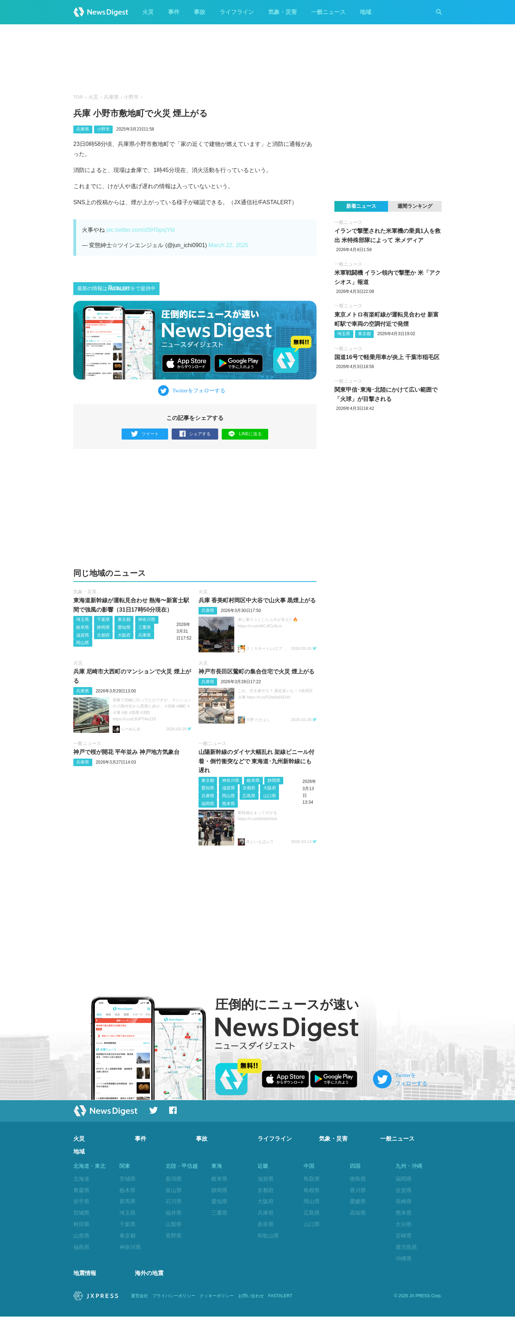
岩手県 (81, 1202)
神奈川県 (146, 619)
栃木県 (127, 1190)
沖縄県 (404, 1258)
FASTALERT (280, 1297)
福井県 (174, 1213)
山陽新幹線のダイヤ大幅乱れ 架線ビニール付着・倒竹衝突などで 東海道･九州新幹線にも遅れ (256, 761)
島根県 (312, 1190)
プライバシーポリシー (173, 1297)
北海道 (81, 1179)
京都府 (103, 635)
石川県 (174, 1202)
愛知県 (124, 627)
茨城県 (127, 1179)
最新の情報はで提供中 (116, 288)
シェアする (195, 434)
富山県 (174, 1190)
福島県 (81, 1247)
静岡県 (103, 627)
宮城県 (81, 1213)
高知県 (358, 1213)
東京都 (124, 619)
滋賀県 (82, 635)
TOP (78, 97)
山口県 (269, 795)
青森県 (81, 1190)
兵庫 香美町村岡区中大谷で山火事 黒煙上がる (257, 600)
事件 (174, 12)
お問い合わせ (251, 1297)
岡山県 (82, 642)
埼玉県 (82, 619)
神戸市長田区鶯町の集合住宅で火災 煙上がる (256, 671)
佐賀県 (404, 1190)
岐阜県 (82, 627)
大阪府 (124, 635)
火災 (148, 12)
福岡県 (207, 803)
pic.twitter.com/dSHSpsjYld (140, 230)
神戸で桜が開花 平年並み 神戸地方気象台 (126, 752)
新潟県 (174, 1179)
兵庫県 (111, 97)
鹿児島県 (406, 1247)
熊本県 (228, 803)
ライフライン (237, 12)
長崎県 (404, 1202)
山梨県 (174, 1224)
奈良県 (266, 1224)
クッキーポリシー (217, 1297)
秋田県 (81, 1224)
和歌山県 (268, 1236)
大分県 (404, 1224)
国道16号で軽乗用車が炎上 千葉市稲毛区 (387, 357)
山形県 (81, 1236)
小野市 (131, 97)
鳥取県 (312, 1179)
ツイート (145, 434)
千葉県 (103, 619)
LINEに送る (245, 433)
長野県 (174, 1236)
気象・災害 (282, 12)
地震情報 (84, 1275)
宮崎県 (404, 1236)
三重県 (144, 627)
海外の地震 (149, 1275)
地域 (365, 12)
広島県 (248, 795)
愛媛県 (358, 1202)
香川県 (358, 1190)
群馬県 (127, 1202)
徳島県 (358, 1179)
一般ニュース (328, 12)
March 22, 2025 (228, 245)
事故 (199, 12)
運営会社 (139, 1297)
